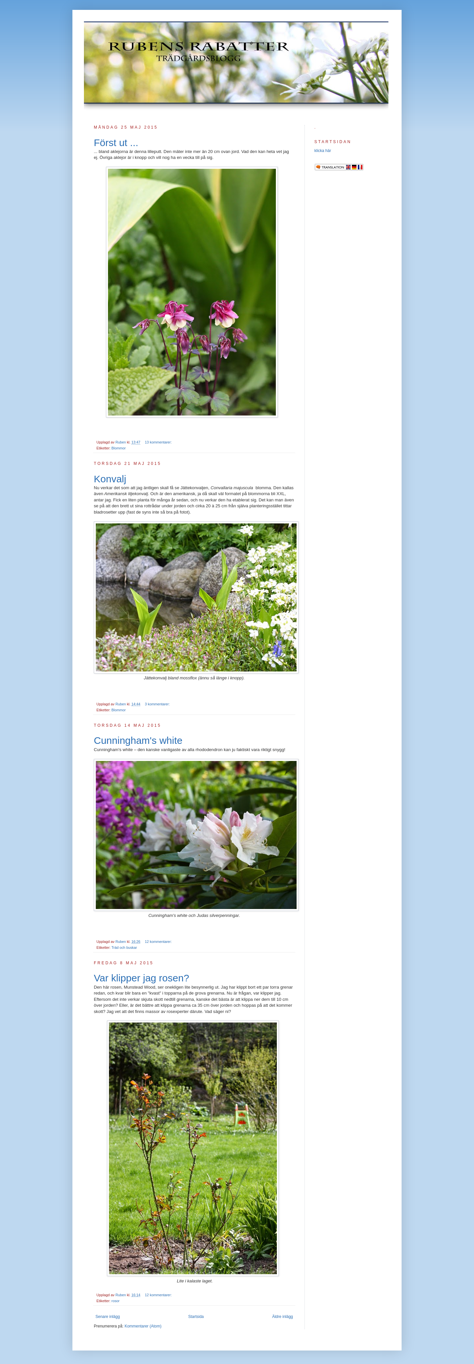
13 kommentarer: (159, 442)
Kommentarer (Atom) (142, 1326)
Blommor (119, 448)
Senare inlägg (107, 1316)
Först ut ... (116, 142)
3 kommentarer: (158, 704)
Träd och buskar (124, 947)
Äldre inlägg (282, 1316)
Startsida (196, 1316)
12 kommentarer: (159, 942)
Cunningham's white (138, 740)
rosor (116, 1301)
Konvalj (110, 478)
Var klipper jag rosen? (141, 977)
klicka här (322, 150)
